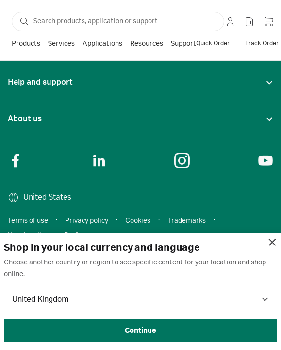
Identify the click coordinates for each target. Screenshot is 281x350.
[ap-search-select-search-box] (118, 21)
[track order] (262, 43)
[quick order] (213, 43)
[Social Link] (15, 160)
